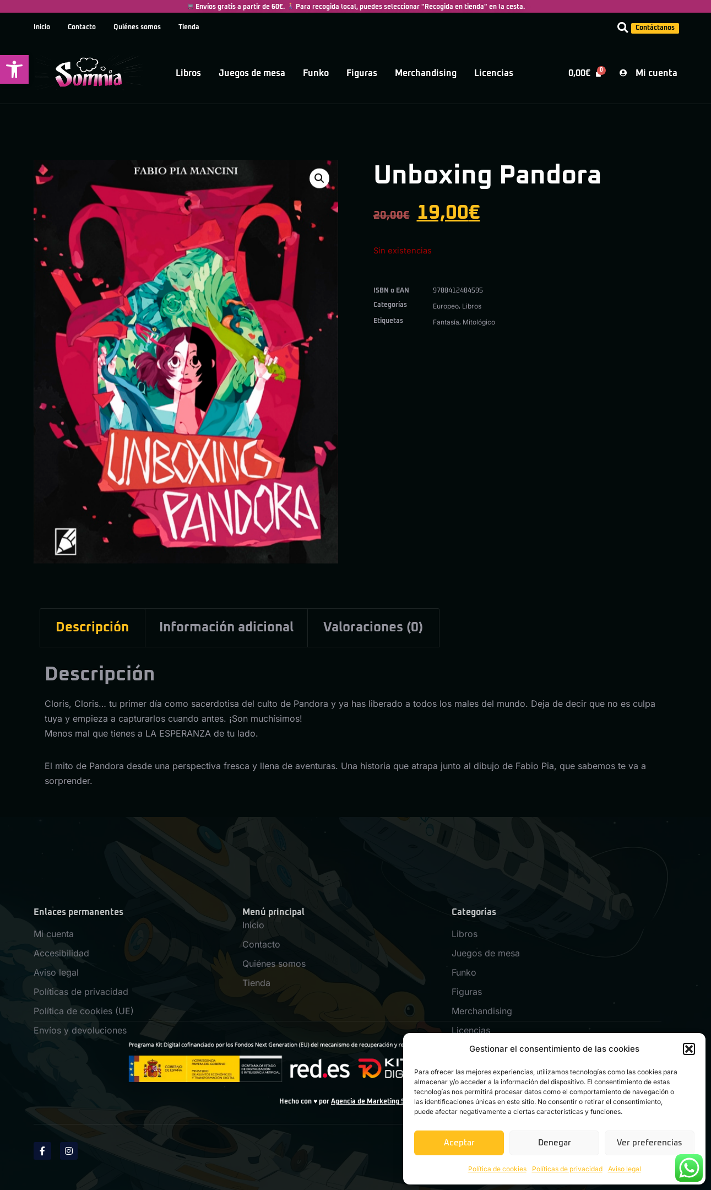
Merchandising (426, 73)
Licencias (493, 73)
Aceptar (459, 1143)
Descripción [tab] (92, 627)
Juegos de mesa (252, 73)
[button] (14, 69)
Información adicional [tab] (226, 627)
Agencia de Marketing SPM (373, 1102)
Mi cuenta (54, 1008)
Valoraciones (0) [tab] (373, 627)
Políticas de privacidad (567, 1169)
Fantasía (446, 322)
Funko (316, 73)
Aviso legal (624, 1169)
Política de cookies (497, 1169)
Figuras (361, 73)
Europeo (446, 306)
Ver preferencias (649, 1143)
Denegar (554, 1143)
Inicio (42, 27)
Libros (188, 73)
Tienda (188, 27)
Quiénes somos (137, 27)
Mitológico (479, 322)
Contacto (82, 27)
